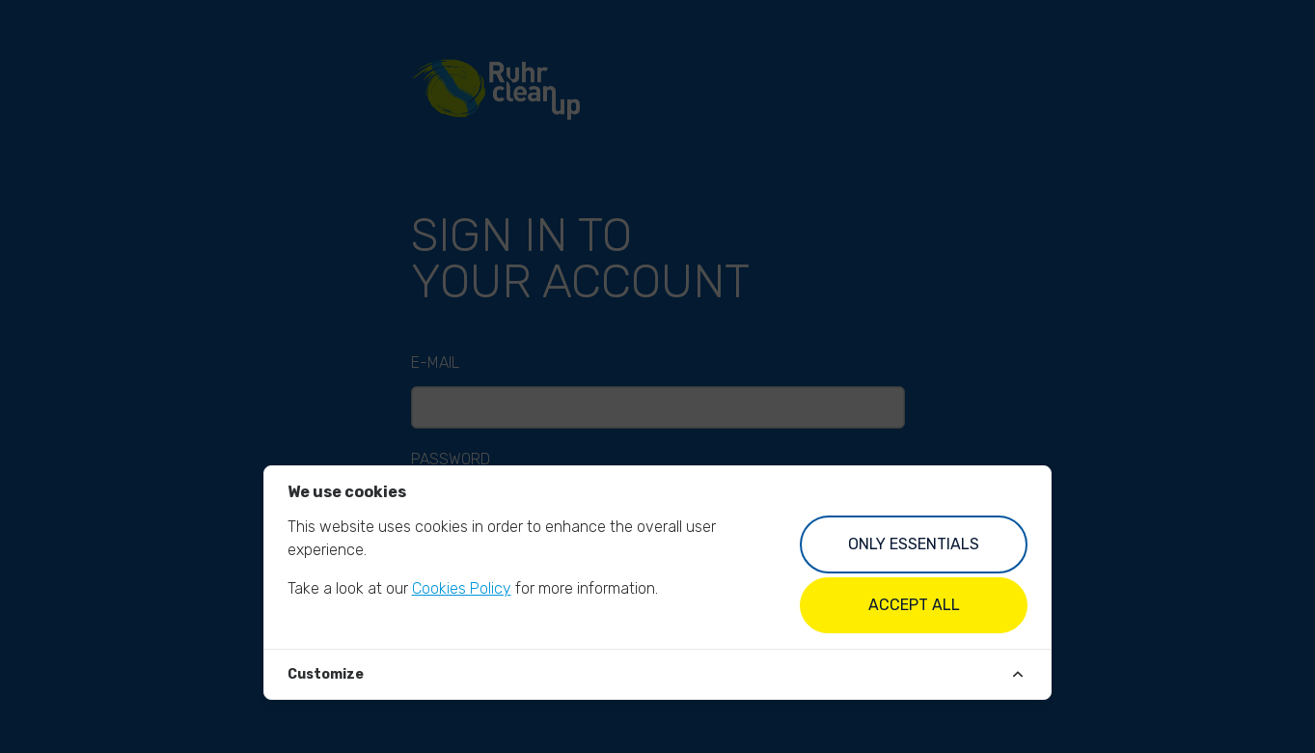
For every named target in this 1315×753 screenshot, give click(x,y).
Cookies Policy (461, 588)
